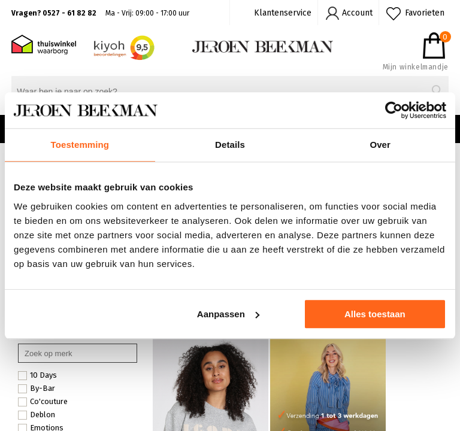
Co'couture (43, 401)
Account (357, 13)
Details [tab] (230, 144)
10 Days (37, 375)
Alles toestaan (374, 314)
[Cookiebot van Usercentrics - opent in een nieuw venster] (393, 110)
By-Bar (36, 388)
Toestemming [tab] (80, 144)
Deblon (36, 415)
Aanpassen (228, 314)
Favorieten (424, 13)
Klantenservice (282, 13)
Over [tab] (380, 144)
